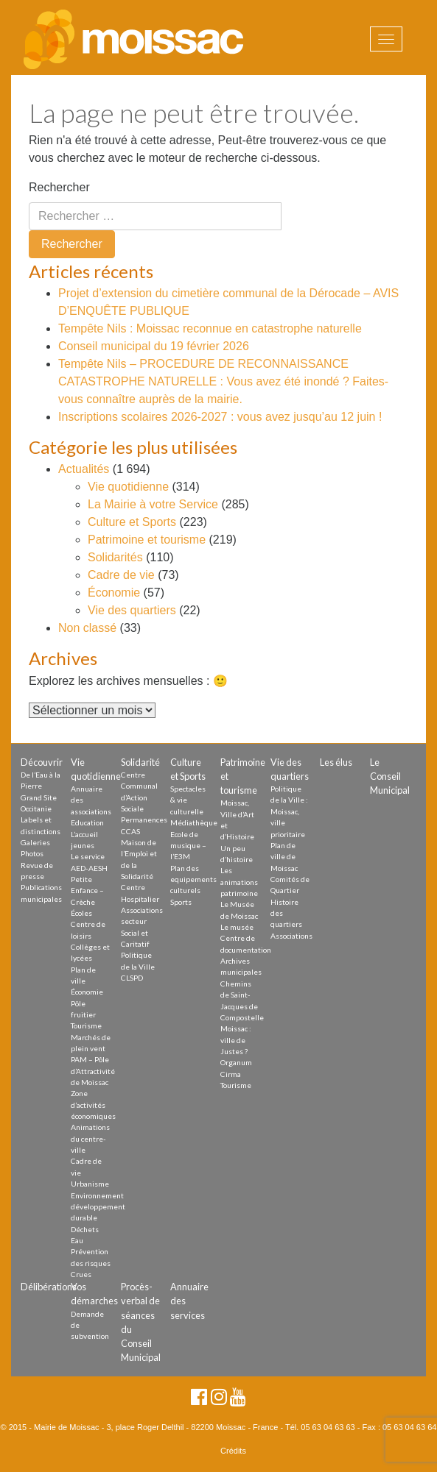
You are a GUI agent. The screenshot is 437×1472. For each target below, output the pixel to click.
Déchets (85, 1229)
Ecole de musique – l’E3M (188, 845)
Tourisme (86, 1025)
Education (87, 822)
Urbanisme (90, 1183)
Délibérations (49, 1287)
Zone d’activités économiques (93, 1104)
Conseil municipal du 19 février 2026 (153, 346)
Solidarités (115, 557)
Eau (77, 1240)
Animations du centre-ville (90, 1138)
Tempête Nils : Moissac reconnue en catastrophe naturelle (210, 328)
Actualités (83, 469)
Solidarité (140, 762)
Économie (114, 592)
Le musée (237, 926)
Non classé (87, 628)
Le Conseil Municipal (390, 776)
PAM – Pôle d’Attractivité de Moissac (93, 1071)
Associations (291, 935)
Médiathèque (193, 822)
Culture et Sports (132, 522)
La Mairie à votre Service (153, 504)
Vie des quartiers (132, 610)
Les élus (336, 762)
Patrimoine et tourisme (147, 539)
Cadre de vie (121, 575)
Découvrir (42, 762)
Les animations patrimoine (239, 881)
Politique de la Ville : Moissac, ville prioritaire (289, 811)
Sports (181, 901)
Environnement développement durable (98, 1207)
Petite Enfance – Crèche (87, 890)
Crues (81, 1274)
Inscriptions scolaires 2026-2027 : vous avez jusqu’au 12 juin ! (220, 416)
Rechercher (59, 187)
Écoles (81, 913)
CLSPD (132, 977)
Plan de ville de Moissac (284, 856)
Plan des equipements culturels (193, 879)
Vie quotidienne (128, 486)
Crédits (233, 1450)
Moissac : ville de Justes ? (235, 1040)
